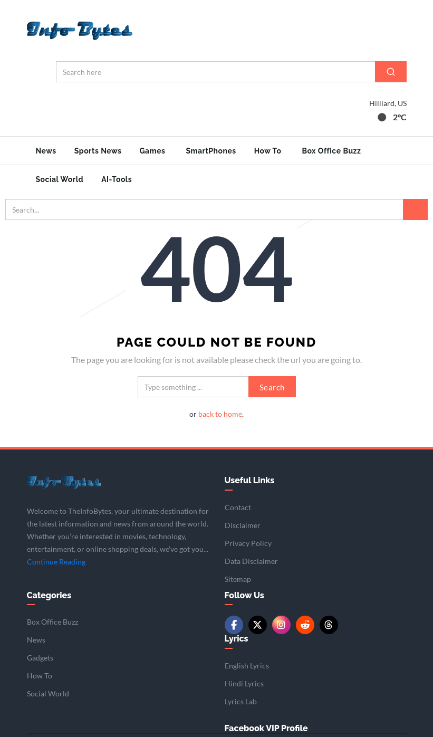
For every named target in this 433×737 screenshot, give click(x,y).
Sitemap (238, 577)
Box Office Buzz (331, 151)
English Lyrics (247, 664)
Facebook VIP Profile (266, 727)
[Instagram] (281, 624)
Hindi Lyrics (244, 682)
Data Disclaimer (251, 560)
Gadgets (40, 656)
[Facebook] (234, 624)
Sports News (98, 151)
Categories (49, 594)
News (46, 151)
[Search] (391, 71)
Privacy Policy (248, 542)
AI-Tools (116, 179)
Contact (238, 506)
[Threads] (329, 624)
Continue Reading (56, 560)
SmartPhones (211, 151)
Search (272, 386)
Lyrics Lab (241, 700)
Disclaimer (243, 524)
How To (268, 151)
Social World (60, 179)
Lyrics (236, 638)
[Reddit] (305, 624)
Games (152, 151)
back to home (220, 412)
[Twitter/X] (257, 624)
